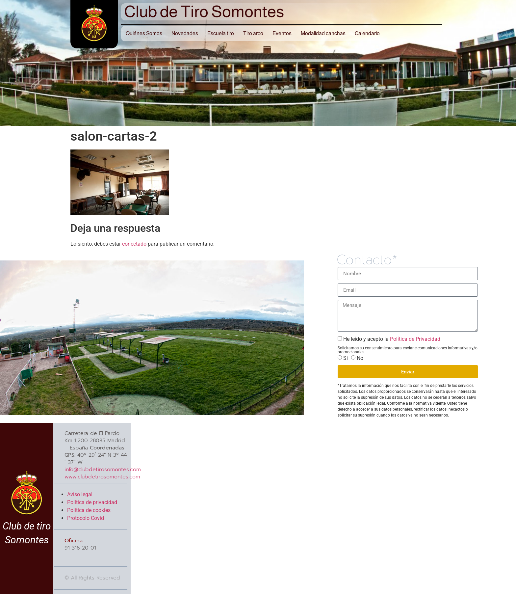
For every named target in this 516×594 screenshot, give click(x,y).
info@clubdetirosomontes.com (102, 469)
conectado (134, 244)
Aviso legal (79, 494)
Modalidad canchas (323, 33)
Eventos (282, 33)
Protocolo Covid (85, 518)
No (360, 358)
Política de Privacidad (414, 339)
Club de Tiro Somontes (204, 11)
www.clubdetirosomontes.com (102, 477)
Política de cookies (89, 510)
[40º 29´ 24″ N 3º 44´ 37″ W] (322, 508)
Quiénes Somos (144, 33)
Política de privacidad (92, 502)
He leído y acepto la (391, 339)
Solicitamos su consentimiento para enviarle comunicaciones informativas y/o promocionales (407, 350)
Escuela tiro (220, 33)
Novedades (184, 33)
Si (345, 358)
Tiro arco (253, 33)
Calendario (367, 33)
